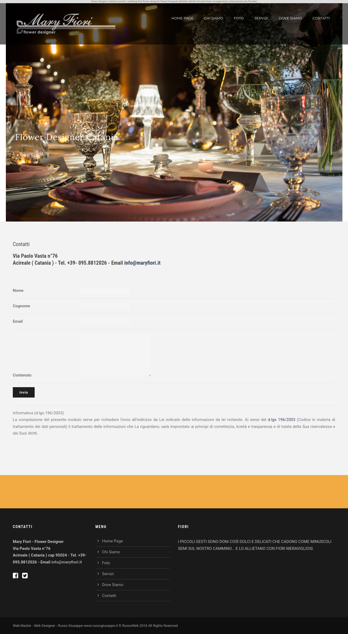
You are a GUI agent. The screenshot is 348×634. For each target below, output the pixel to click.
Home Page (182, 18)
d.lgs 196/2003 (281, 419)
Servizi (261, 18)
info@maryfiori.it (142, 263)
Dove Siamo (290, 18)
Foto (239, 18)
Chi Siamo (213, 18)
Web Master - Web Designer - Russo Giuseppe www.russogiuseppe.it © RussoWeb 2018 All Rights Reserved (95, 626)
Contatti (321, 18)
